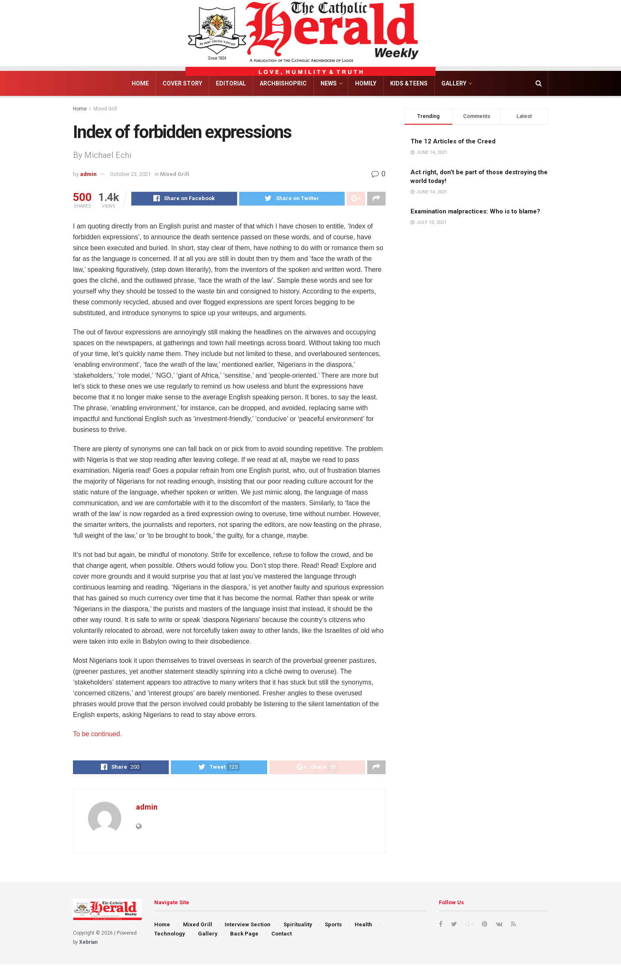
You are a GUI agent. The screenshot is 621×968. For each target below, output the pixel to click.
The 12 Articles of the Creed (453, 141)
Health (363, 928)
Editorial (231, 83)
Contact (281, 937)
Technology (169, 937)
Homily (365, 83)
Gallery (453, 83)
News (329, 83)
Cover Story (182, 83)
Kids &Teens (409, 83)
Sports (333, 928)
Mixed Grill (105, 109)
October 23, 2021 (130, 174)
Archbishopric (283, 83)
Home (140, 83)
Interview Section (247, 928)
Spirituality (297, 928)
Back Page (244, 937)
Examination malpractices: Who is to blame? (475, 211)
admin (88, 174)
